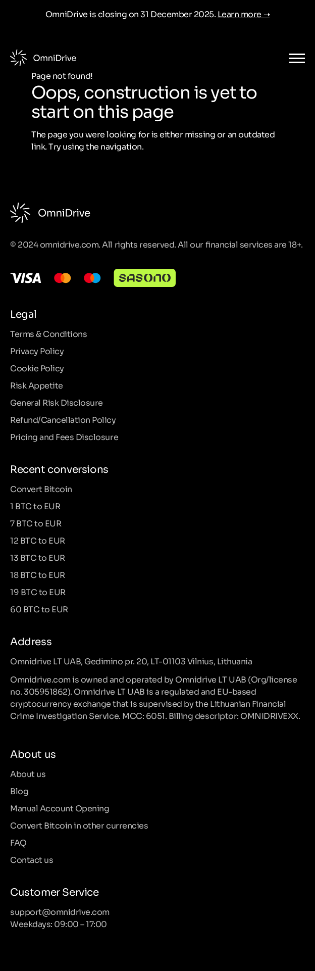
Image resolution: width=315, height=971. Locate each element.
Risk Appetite (36, 385)
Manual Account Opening (59, 808)
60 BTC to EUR (39, 609)
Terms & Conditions (48, 333)
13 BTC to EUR (37, 557)
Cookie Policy (37, 368)
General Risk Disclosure (56, 402)
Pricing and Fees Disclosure (64, 436)
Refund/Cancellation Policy (63, 419)
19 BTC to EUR (38, 592)
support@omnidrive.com (60, 911)
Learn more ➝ (244, 14)
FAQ (18, 842)
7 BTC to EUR (35, 523)
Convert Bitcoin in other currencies (79, 825)
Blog (19, 791)
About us (27, 773)
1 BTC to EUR (35, 506)
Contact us (31, 859)
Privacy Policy (37, 351)
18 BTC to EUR (37, 574)
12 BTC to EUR (37, 540)
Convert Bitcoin (41, 488)
